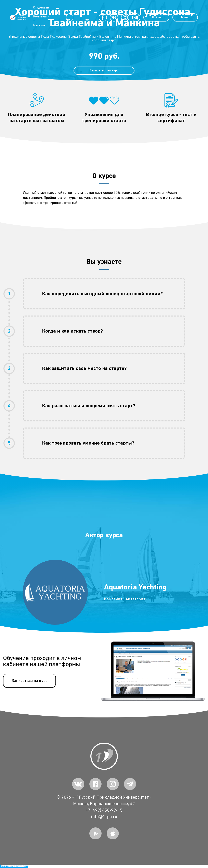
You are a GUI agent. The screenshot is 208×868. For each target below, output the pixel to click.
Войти (156, 17)
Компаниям (41, 16)
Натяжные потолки (14, 866)
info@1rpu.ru (104, 817)
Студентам (41, 7)
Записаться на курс (29, 681)
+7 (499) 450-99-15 (104, 810)
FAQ (53, 25)
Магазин (39, 25)
